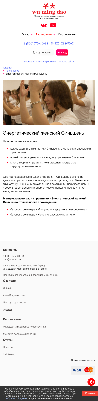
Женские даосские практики (19, 333)
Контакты (10, 250)
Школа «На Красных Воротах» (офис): (24, 265)
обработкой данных (17, 398)
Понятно (90, 393)
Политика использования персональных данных (30, 274)
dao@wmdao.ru (12, 259)
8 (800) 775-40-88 (36, 43)
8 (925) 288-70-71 (62, 43)
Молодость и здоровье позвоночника (24, 326)
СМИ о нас (9, 354)
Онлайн (7, 287)
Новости (8, 347)
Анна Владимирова (14, 295)
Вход (62, 52)
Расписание (44, 34)
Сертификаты (67, 34)
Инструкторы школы (14, 302)
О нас (25, 34)
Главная (7, 67)
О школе (9, 280)
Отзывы (7, 309)
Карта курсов (42, 52)
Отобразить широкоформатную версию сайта (49, 61)
